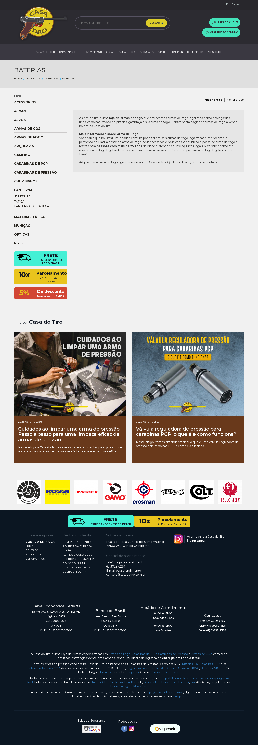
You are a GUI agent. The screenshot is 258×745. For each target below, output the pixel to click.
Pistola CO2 (190, 664)
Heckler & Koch (166, 668)
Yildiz (156, 682)
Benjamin (132, 672)
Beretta (129, 682)
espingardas (220, 678)
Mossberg (140, 686)
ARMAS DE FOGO (45, 52)
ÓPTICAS (21, 234)
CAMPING (177, 52)
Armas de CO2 (201, 654)
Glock (147, 682)
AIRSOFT (163, 52)
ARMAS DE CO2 (127, 52)
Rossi (137, 668)
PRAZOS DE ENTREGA (76, 567)
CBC (105, 682)
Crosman (184, 668)
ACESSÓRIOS (215, 52)
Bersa (165, 682)
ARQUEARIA (147, 52)
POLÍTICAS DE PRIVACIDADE (80, 558)
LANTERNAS (49, 78)
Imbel (175, 682)
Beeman (207, 668)
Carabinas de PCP (144, 654)
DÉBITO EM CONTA (74, 571)
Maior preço (213, 99)
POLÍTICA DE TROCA (75, 550)
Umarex (105, 672)
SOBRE (30, 545)
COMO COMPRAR (74, 563)
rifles (193, 678)
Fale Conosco (233, 4)
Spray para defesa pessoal (165, 692)
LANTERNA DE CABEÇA (31, 206)
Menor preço (235, 99)
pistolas (170, 678)
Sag (129, 668)
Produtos (31, 78)
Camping (179, 696)
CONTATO (32, 550)
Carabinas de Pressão (173, 654)
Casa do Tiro (46, 322)
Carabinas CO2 (210, 664)
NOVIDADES (33, 554)
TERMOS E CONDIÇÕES (77, 554)
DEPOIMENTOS (35, 558)
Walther (147, 668)
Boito (114, 686)
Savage (124, 686)
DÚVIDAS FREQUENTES (77, 541)
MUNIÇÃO (22, 226)
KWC (195, 668)
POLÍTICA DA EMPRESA (77, 546)
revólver (182, 678)
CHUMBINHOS (195, 52)
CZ (112, 682)
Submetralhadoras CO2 (44, 668)
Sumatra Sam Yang (165, 672)
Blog (23, 322)
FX (222, 668)
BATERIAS (66, 78)
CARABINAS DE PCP (70, 52)
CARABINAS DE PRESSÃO (100, 52)
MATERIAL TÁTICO (30, 217)
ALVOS (20, 120)
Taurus (96, 682)
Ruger (184, 682)
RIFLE (18, 243)
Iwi (193, 682)
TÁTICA (19, 201)
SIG (216, 668)
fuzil (30, 682)
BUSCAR (156, 23)
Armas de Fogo (119, 654)
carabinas (204, 678)
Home (18, 78)
